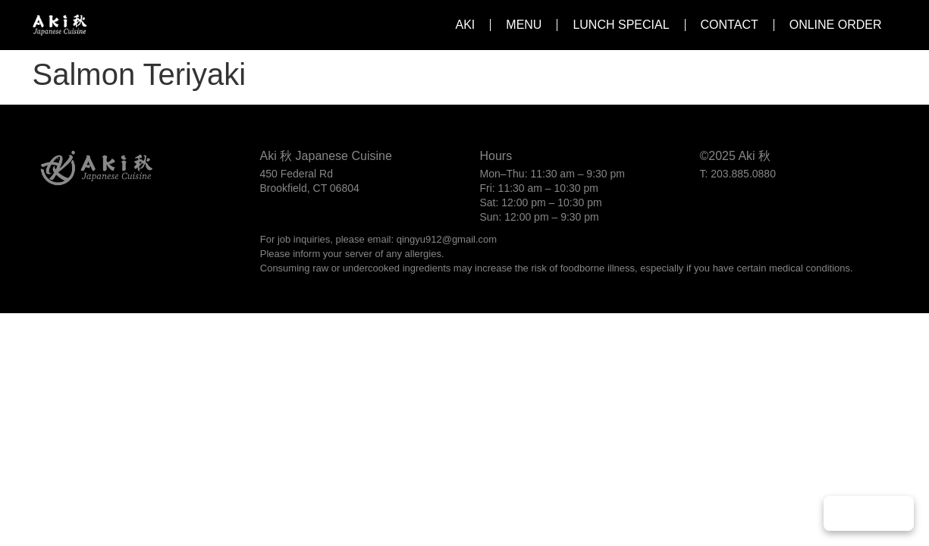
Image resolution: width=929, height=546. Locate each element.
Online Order (835, 24)
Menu (523, 24)
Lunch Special (621, 24)
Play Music (869, 513)
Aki (465, 24)
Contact (729, 24)
